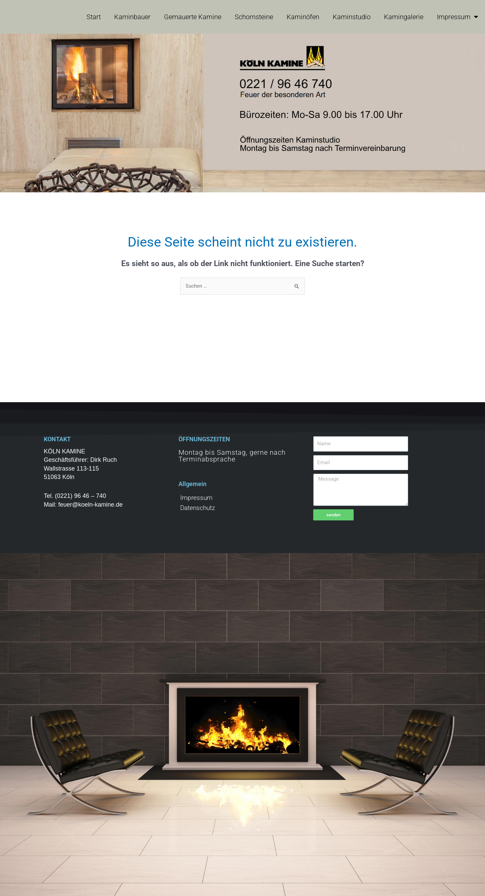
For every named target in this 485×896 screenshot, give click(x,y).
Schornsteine (254, 17)
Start (94, 17)
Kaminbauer (132, 17)
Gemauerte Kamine (192, 17)
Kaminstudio (351, 17)
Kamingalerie (403, 17)
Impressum (457, 17)
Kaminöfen (303, 17)
